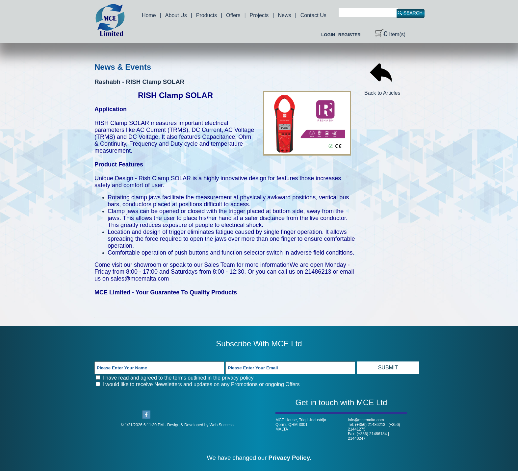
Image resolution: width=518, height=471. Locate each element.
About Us (176, 15)
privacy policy (237, 378)
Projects (259, 15)
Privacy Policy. (290, 457)
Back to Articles (382, 90)
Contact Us (313, 15)
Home (149, 15)
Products (206, 15)
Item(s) (390, 34)
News (284, 15)
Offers (233, 15)
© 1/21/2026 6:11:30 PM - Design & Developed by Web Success (177, 425)
